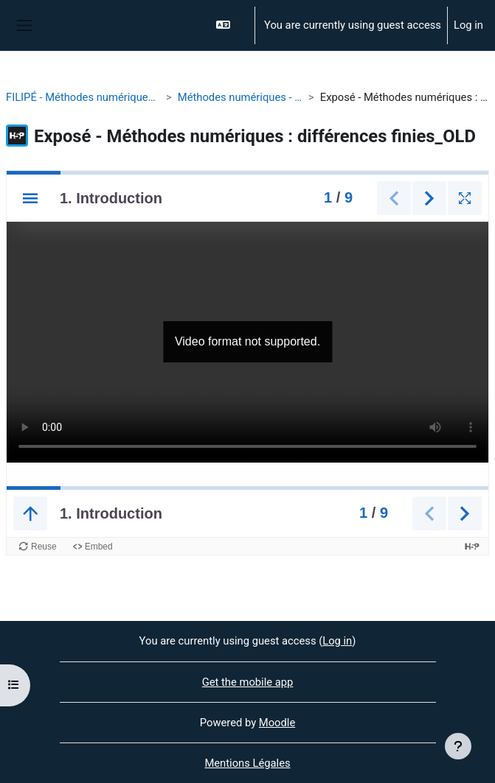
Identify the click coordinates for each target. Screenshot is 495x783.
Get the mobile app (248, 682)
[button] (229, 25)
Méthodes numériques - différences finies (240, 97)
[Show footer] (458, 746)
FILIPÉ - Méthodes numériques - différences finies (83, 97)
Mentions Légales (247, 763)
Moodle (277, 722)
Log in (468, 25)
